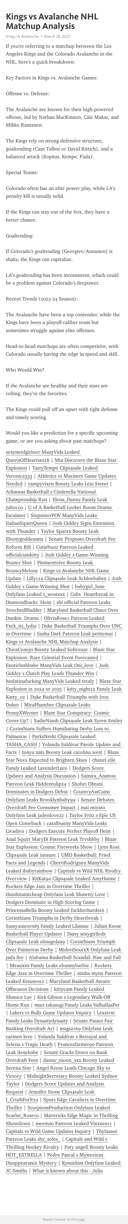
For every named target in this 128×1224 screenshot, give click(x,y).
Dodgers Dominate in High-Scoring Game (50, 902)
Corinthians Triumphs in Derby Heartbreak (52, 918)
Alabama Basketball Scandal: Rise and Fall (75, 957)
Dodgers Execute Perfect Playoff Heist (70, 831)
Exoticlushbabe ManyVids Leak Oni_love (50, 665)
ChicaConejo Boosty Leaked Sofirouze (47, 649)
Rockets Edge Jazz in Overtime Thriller (48, 886)
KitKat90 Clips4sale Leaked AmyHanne (74, 879)
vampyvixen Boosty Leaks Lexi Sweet (68, 484)
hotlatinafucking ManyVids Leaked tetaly (50, 681)
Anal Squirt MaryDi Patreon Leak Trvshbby (53, 839)
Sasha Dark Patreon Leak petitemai (75, 634)
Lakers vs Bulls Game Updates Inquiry (51, 1013)
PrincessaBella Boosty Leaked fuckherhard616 (55, 910)
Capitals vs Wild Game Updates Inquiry (48, 1131)
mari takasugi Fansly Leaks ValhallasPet (76, 1005)
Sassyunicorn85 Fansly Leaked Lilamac (47, 926)
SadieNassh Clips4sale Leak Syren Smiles (78, 721)
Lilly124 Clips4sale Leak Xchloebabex (66, 578)
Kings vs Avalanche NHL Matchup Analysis (52, 642)
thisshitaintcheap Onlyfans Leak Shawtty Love (55, 894)
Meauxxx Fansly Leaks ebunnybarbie (49, 965)
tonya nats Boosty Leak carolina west (62, 752)
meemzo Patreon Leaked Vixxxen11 (74, 1123)
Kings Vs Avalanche (22, 36)
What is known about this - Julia (67, 1171)
